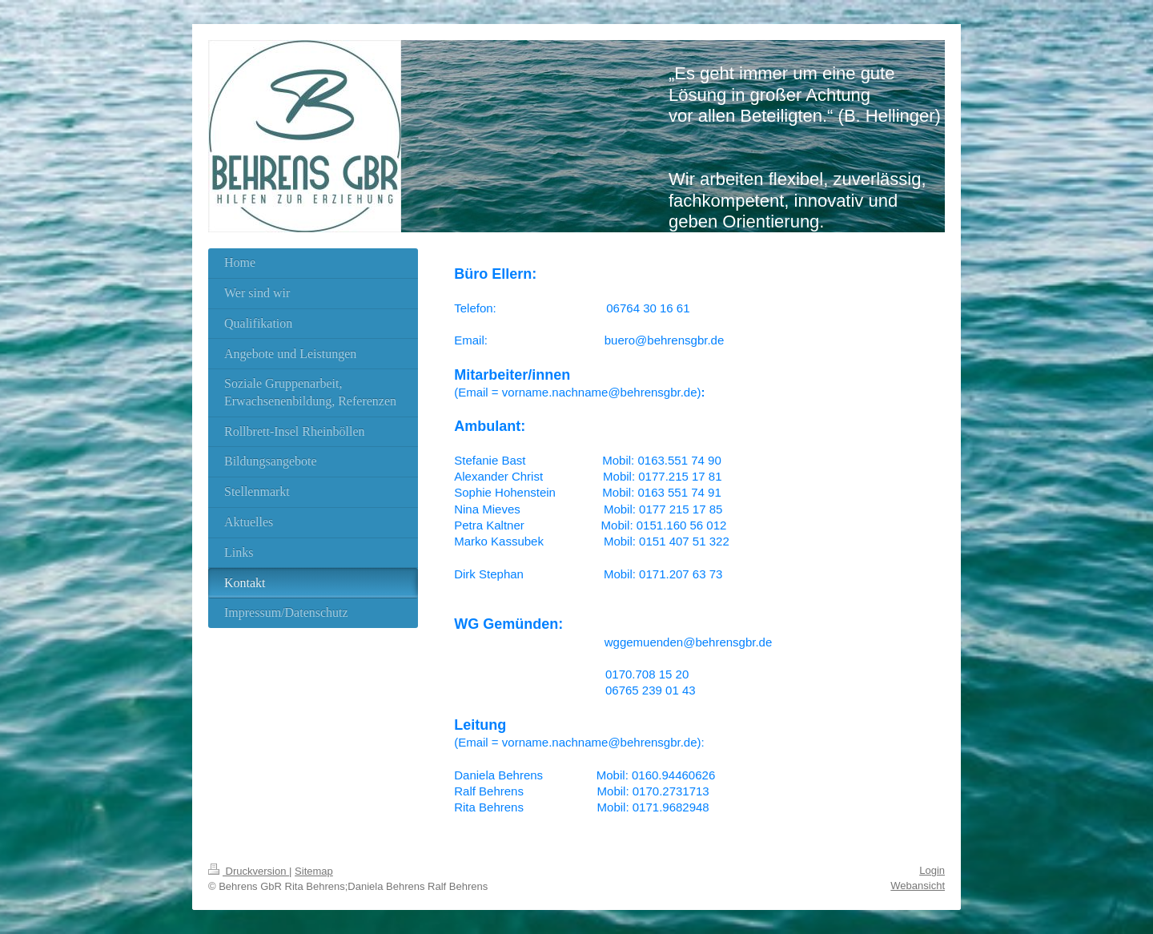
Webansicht (917, 886)
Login (932, 870)
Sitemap (314, 871)
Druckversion (248, 871)
